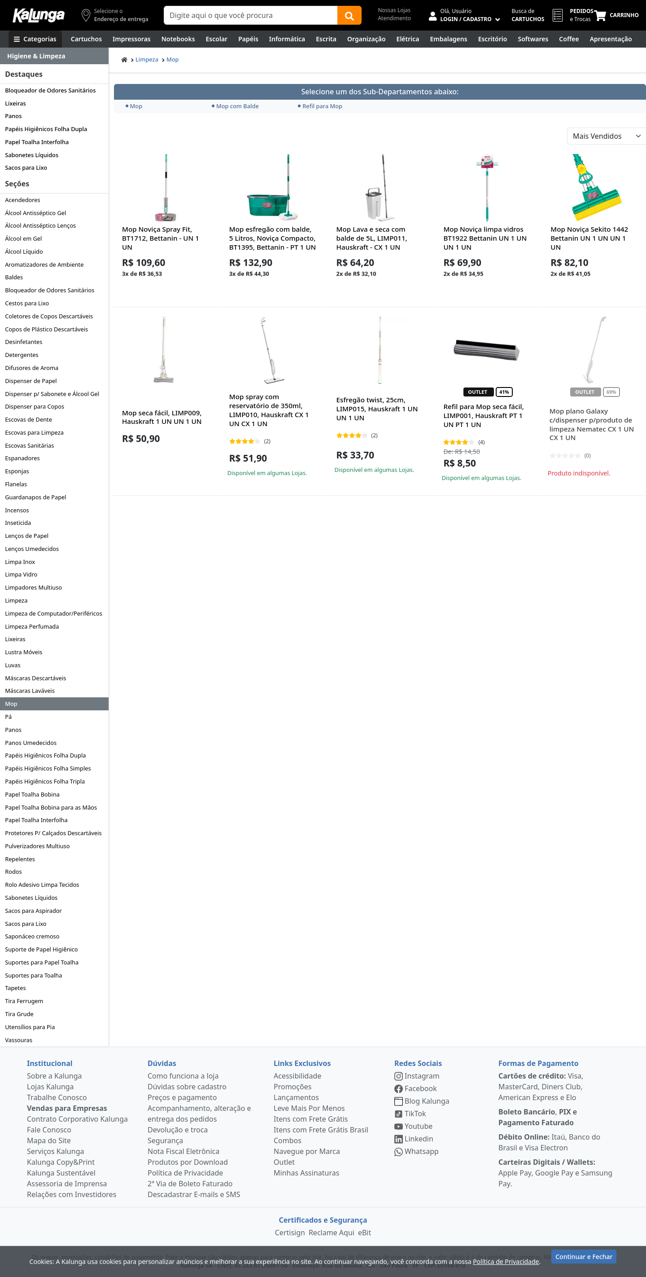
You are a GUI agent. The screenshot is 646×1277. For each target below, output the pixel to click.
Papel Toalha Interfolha (37, 142)
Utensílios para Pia (30, 1027)
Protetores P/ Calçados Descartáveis (53, 833)
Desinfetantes (23, 342)
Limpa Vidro (21, 574)
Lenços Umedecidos (32, 549)
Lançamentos (296, 1097)
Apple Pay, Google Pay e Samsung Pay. (555, 1173)
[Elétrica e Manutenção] (408, 39)
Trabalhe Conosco (57, 1097)
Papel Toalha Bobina (32, 794)
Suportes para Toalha (33, 975)
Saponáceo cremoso (32, 936)
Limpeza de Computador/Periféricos (53, 613)
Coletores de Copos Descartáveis (49, 316)
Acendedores (22, 200)
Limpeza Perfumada (32, 626)
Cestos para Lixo (27, 303)
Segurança (165, 1140)
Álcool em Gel (23, 238)
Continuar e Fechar (583, 1260)
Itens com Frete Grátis (311, 1119)
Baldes (14, 277)
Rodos (13, 871)
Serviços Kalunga (55, 1151)
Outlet (284, 1162)
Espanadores (22, 458)
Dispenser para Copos (34, 406)
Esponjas (17, 471)
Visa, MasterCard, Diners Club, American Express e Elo (540, 1086)
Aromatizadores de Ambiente (44, 264)
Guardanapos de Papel (35, 497)
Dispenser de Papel (31, 381)
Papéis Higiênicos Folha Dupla (46, 129)
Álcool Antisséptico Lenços (40, 225)
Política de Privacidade (185, 1173)
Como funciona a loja (183, 1076)
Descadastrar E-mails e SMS (194, 1194)
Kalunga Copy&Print (61, 1162)
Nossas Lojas (394, 10)
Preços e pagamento (182, 1097)
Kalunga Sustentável (61, 1173)
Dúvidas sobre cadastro (187, 1087)
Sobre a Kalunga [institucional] (54, 1076)
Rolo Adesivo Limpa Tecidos (42, 885)
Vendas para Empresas (67, 1108)
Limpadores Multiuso (33, 587)
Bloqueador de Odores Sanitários (50, 90)
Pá (8, 717)
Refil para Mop (320, 106)
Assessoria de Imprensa (67, 1184)
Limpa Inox (20, 562)
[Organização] (366, 39)
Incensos (17, 510)
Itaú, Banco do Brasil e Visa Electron (549, 1142)
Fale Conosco (49, 1130)
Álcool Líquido (24, 251)
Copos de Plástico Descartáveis (46, 329)
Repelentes (20, 859)
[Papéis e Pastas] (248, 39)
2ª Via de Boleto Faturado (190, 1184)
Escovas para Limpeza (34, 432)
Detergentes (22, 355)
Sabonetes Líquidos (31, 155)
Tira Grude (19, 1014)
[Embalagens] (449, 39)
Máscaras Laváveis (30, 691)
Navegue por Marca (307, 1151)
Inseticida (18, 523)
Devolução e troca (178, 1130)
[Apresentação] (611, 39)
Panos (13, 116)
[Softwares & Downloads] (533, 39)
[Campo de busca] (251, 15)
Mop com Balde (235, 106)
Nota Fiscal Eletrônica (183, 1151)
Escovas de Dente (28, 419)
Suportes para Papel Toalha (42, 962)
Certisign (290, 1232)
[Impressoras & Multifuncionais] (131, 39)
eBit (364, 1232)
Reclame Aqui (331, 1232)
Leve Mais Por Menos (309, 1108)
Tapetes (15, 988)
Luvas (12, 665)
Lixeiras (15, 103)
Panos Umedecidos (31, 743)
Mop (11, 704)
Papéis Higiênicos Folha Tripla (45, 781)
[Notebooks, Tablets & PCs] (178, 39)
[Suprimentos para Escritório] (493, 39)
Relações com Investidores (71, 1194)
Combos (287, 1140)
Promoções (292, 1087)
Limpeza (16, 600)
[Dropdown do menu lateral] (54, 56)
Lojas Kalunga (50, 1087)
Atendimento (394, 18)
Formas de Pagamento (538, 1063)
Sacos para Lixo (26, 167)
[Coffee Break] (569, 39)
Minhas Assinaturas (306, 1173)
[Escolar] (217, 39)
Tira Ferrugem (24, 1001)
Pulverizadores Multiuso (37, 846)
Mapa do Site (49, 1140)
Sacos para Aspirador (33, 911)
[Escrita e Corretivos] (326, 39)
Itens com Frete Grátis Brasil (321, 1130)
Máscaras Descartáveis (35, 678)
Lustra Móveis (23, 652)
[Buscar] (349, 15)
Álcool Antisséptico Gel (35, 213)
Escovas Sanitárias (29, 445)
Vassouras (18, 1040)
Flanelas (16, 484)
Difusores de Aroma (31, 368)
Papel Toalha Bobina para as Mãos (51, 807)
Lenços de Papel (26, 536)
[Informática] (287, 39)
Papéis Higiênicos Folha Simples (48, 768)
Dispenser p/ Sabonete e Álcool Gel (52, 394)
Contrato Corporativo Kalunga (77, 1119)
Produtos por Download (188, 1162)
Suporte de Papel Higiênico (41, 949)
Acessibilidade (297, 1076)
